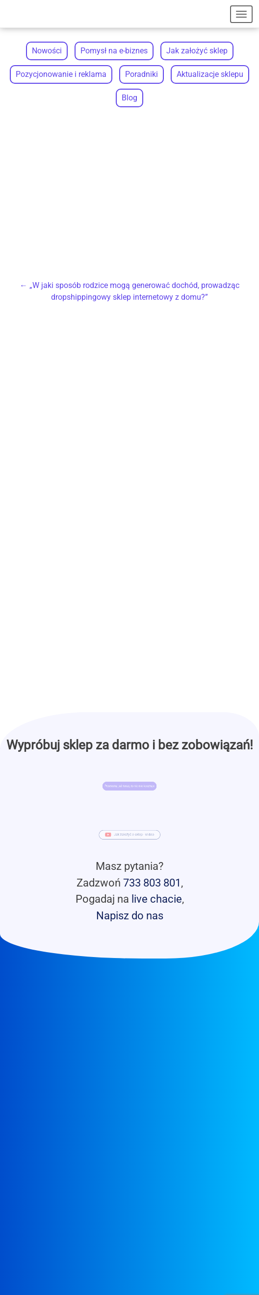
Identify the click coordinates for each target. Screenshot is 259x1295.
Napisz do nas (129, 915)
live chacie (156, 898)
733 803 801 (152, 882)
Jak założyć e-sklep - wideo (133, 835)
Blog (129, 97)
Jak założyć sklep (197, 50)
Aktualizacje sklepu (210, 74)
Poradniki (141, 74)
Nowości (47, 50)
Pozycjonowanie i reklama (61, 74)
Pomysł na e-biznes (114, 50)
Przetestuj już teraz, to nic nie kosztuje (129, 786)
